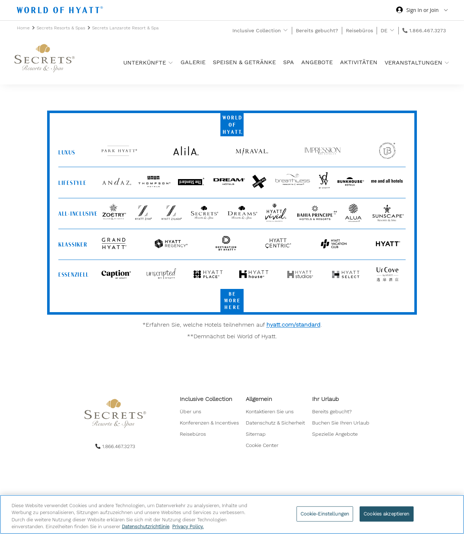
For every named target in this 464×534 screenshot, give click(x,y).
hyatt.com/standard (293, 324)
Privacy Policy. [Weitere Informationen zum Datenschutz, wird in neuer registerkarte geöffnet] (188, 526)
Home (24, 27)
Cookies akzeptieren (386, 514)
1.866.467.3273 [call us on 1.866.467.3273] (427, 30)
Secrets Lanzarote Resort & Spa (125, 27)
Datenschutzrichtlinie (145, 526)
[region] (232, 514)
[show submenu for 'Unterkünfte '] (170, 62)
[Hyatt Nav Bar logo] (60, 11)
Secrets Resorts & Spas (62, 27)
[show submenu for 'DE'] (392, 30)
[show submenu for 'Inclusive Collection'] (285, 30)
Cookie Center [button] (262, 447)
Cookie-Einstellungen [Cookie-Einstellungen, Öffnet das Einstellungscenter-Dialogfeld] (325, 514)
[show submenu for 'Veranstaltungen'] (447, 62)
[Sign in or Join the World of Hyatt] (422, 11)
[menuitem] (209, 413)
